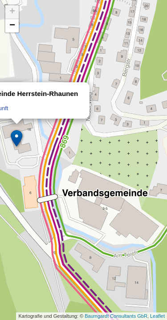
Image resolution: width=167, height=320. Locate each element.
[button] (17, 138)
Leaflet (157, 316)
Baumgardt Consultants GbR (116, 316)
